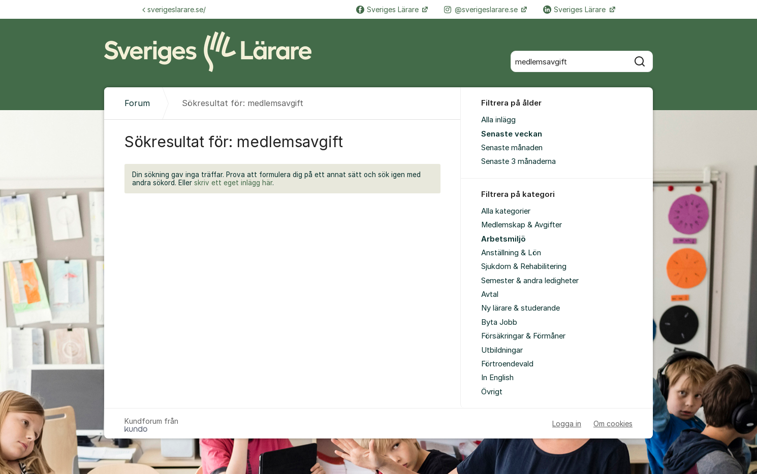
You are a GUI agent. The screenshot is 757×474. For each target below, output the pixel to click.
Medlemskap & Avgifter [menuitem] (521, 224)
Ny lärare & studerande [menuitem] (520, 308)
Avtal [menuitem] (489, 294)
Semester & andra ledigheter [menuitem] (530, 280)
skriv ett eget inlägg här (233, 183)
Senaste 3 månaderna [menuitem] (518, 161)
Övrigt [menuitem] (491, 391)
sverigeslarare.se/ (174, 9)
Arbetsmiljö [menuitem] (503, 239)
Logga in (566, 423)
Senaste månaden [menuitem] (512, 147)
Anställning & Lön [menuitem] (511, 252)
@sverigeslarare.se (482, 9)
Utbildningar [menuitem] (502, 350)
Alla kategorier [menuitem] (505, 211)
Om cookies (613, 423)
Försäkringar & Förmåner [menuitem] (523, 336)
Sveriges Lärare (388, 9)
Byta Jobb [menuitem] (499, 322)
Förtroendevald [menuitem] (507, 363)
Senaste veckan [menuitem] (511, 134)
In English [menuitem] (497, 377)
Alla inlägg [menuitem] (498, 119)
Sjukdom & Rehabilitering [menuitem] (523, 266)
